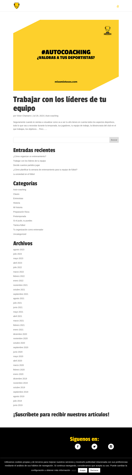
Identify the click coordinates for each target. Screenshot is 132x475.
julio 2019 (17, 401)
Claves (16, 194)
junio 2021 (18, 307)
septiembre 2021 (20, 294)
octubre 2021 (19, 289)
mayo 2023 (18, 258)
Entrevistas (18, 198)
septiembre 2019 (20, 392)
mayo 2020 (18, 356)
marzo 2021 (18, 321)
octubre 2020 (19, 343)
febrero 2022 (19, 276)
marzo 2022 (18, 272)
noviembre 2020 (20, 338)
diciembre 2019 (20, 378)
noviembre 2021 (20, 285)
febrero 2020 (19, 369)
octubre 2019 (19, 387)
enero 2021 (18, 329)
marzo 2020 (18, 365)
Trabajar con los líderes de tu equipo (59, 104)
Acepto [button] (83, 470)
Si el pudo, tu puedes (22, 221)
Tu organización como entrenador (28, 229)
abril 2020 (17, 361)
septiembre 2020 (20, 347)
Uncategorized (19, 234)
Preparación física (21, 212)
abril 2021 (17, 316)
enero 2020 (18, 374)
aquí (74, 470)
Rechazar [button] (94, 470)
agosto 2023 (18, 249)
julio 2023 (17, 254)
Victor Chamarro (24, 116)
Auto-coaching (51, 116)
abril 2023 (17, 263)
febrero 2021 (19, 325)
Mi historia (17, 207)
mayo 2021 (18, 312)
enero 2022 (18, 280)
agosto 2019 (18, 396)
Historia (16, 203)
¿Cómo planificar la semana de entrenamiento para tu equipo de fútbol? (45, 169)
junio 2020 (18, 352)
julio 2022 (17, 267)
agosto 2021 (18, 298)
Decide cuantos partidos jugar (26, 165)
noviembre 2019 (20, 383)
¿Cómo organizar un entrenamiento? (29, 156)
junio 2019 (18, 405)
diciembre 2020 (20, 334)
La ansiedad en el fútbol (24, 174)
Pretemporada (19, 216)
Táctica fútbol (19, 225)
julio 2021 (17, 303)
